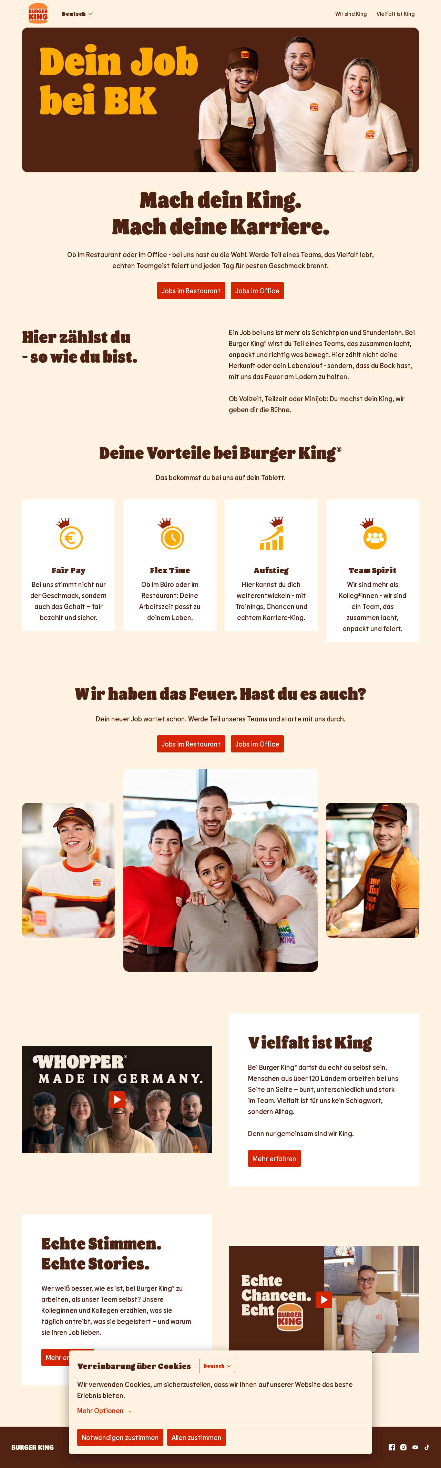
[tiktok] (427, 1447)
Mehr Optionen (104, 1410)
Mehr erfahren (274, 1158)
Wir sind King (351, 13)
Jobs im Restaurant (191, 290)
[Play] (117, 1099)
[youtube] (415, 1447)
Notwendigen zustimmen (120, 1437)
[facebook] (392, 1447)
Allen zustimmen (197, 1437)
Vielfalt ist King (396, 13)
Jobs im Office (257, 290)
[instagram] (403, 1447)
